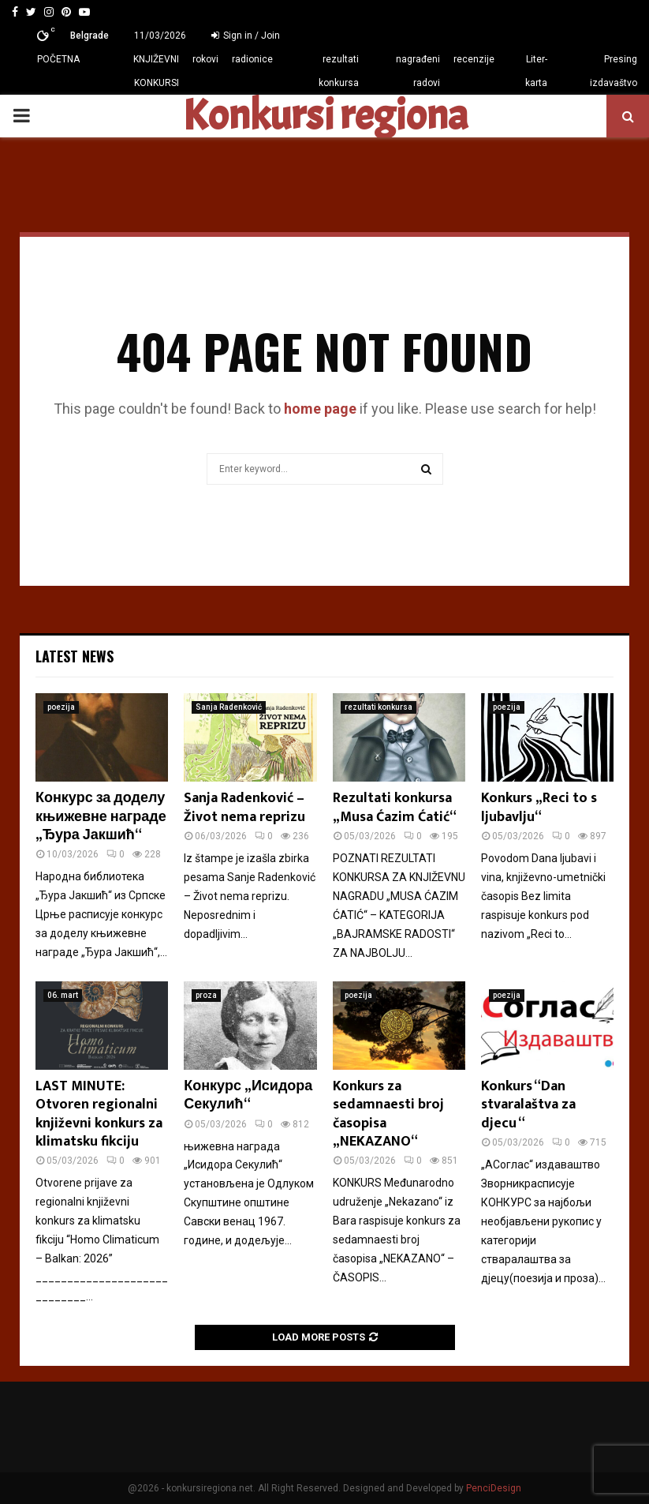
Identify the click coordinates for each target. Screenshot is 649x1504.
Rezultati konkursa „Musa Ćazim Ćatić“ (395, 807)
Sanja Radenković (229, 707)
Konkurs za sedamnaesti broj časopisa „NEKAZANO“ (388, 1114)
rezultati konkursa (339, 71)
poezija (61, 707)
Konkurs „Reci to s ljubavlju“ (539, 807)
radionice (252, 59)
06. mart (62, 995)
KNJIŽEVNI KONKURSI (156, 71)
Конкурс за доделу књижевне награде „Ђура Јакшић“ (100, 816)
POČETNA (58, 59)
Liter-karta (536, 71)
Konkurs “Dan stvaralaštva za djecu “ (528, 1105)
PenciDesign (493, 1488)
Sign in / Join (245, 35)
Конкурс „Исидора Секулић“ (248, 1095)
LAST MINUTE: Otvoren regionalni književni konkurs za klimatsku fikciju (98, 1114)
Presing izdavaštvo (613, 71)
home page (320, 408)
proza (206, 995)
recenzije (473, 59)
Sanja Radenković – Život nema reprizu (244, 807)
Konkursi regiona (325, 116)
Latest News (74, 656)
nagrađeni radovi (418, 71)
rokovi (205, 59)
